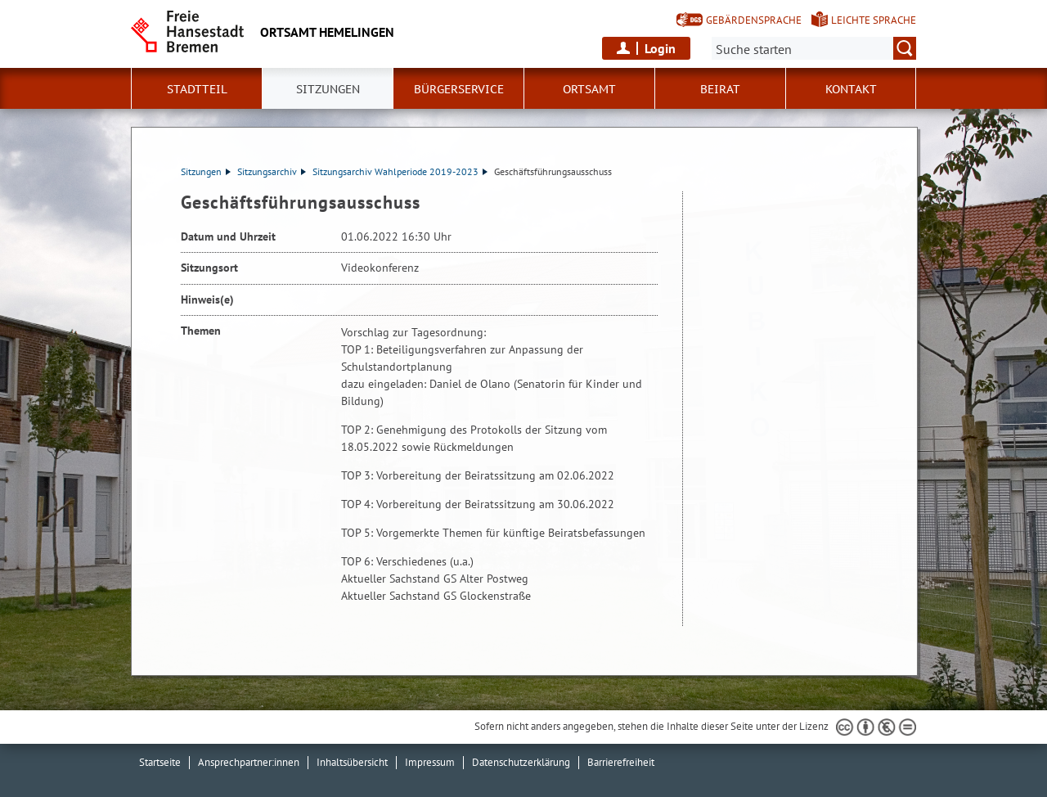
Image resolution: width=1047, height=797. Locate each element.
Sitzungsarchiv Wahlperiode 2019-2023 (400, 171)
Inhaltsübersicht (352, 762)
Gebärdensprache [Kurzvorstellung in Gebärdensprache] (754, 20)
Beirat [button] (720, 89)
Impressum (430, 762)
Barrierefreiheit (620, 762)
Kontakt (851, 89)
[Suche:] (814, 48)
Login (660, 48)
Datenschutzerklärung (521, 762)
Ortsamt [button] (589, 89)
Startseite (160, 762)
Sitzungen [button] (328, 89)
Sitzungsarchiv (271, 171)
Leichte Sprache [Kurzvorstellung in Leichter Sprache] (873, 20)
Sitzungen (206, 171)
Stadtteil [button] (197, 89)
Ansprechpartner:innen (248, 762)
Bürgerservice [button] (459, 89)
